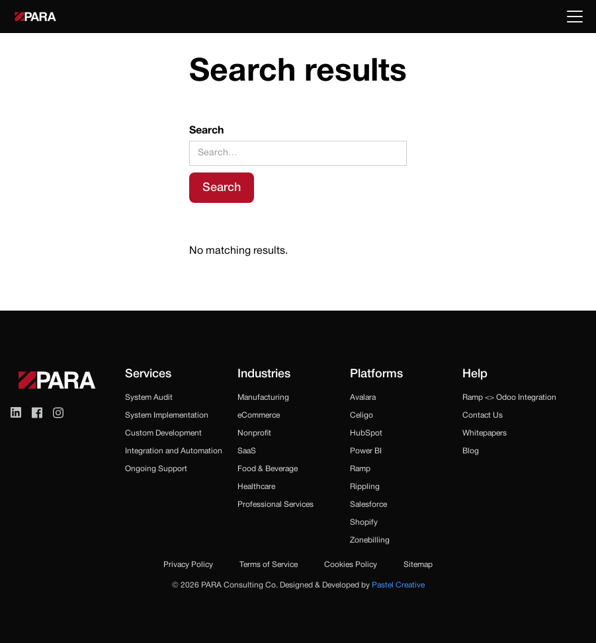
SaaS (246, 451)
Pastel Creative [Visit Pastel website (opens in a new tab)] (398, 585)
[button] (572, 16)
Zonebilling (370, 540)
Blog (470, 451)
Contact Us (482, 415)
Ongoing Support (156, 469)
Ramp (360, 469)
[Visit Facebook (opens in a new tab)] (37, 412)
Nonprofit (254, 433)
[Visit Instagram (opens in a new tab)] (58, 412)
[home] (35, 16)
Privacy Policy (188, 564)
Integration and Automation (173, 451)
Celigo (361, 415)
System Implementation (166, 415)
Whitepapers (484, 433)
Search (206, 130)
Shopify (364, 522)
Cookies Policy (350, 564)
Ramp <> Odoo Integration (509, 397)
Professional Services (275, 504)
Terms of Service (268, 564)
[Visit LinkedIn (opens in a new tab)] (16, 412)
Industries (263, 374)
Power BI (366, 451)
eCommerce (258, 415)
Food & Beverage (267, 469)
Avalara (363, 397)
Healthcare (256, 486)
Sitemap (418, 564)
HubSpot (366, 433)
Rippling (365, 486)
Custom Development (163, 433)
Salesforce (368, 504)
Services (148, 374)
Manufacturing (263, 397)
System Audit (149, 397)
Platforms (376, 374)
